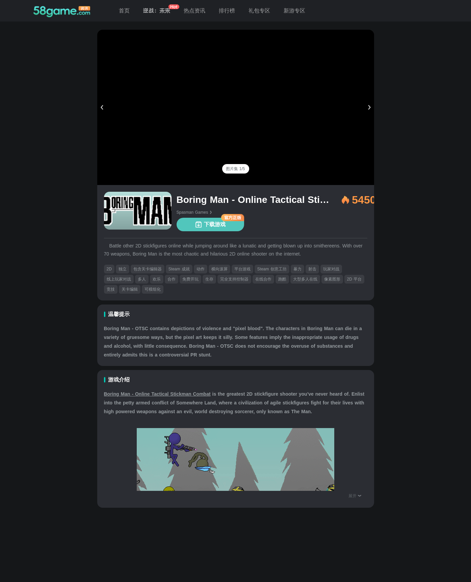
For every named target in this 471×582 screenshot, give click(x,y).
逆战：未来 (156, 10)
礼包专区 (259, 11)
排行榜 (227, 11)
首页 (124, 11)
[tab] (235, 169)
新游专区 (294, 11)
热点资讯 (194, 11)
